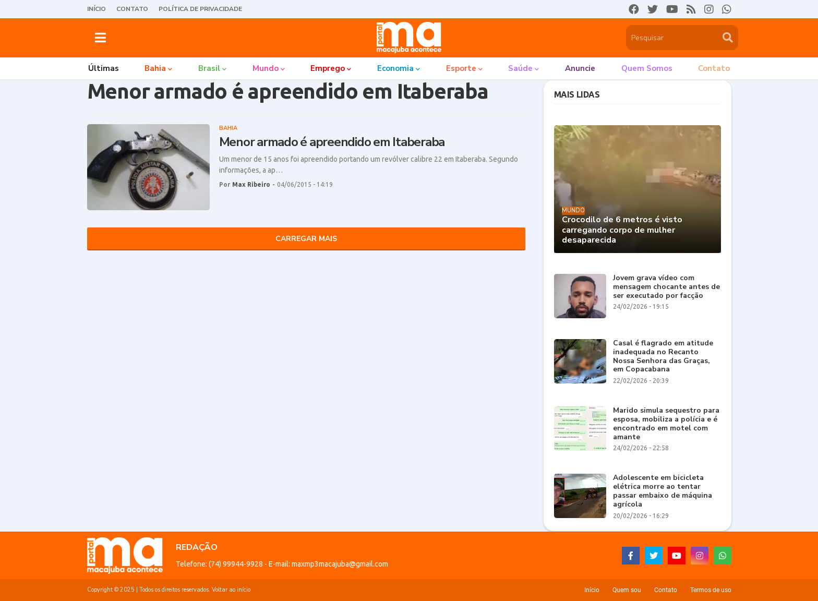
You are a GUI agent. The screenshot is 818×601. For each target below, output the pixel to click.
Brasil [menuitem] (209, 68)
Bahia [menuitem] (155, 68)
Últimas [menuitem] (103, 68)
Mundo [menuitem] (265, 68)
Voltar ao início (231, 590)
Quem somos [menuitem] (646, 68)
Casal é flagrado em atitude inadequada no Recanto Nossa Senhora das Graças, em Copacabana (663, 356)
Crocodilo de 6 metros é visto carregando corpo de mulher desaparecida (622, 230)
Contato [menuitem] (714, 68)
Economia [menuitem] (395, 68)
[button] (100, 37)
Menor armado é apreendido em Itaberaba (332, 142)
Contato (132, 9)
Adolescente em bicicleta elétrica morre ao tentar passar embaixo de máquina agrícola (662, 491)
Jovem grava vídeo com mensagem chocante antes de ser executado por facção (666, 287)
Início (96, 9)
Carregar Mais (306, 239)
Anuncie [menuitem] (580, 68)
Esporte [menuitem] (461, 68)
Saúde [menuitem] (520, 68)
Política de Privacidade (200, 9)
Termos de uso (710, 590)
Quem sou (626, 590)
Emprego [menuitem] (327, 68)
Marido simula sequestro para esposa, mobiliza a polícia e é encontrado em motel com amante (666, 423)
